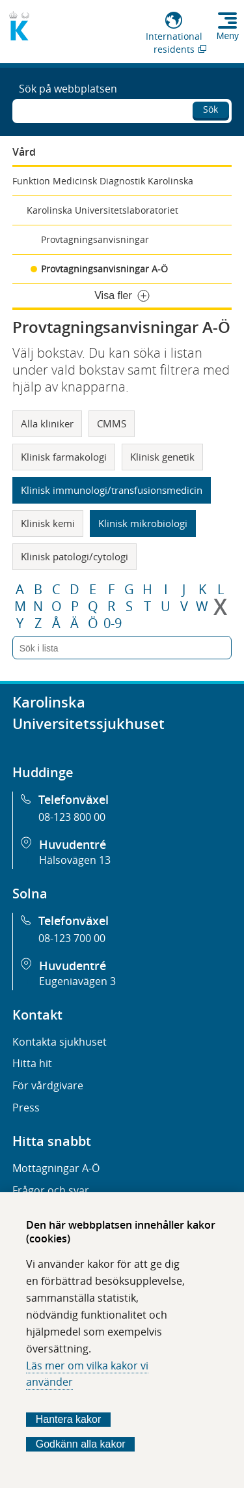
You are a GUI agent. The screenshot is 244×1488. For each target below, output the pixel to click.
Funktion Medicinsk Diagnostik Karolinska (102, 181)
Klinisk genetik (162, 456)
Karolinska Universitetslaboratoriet (102, 210)
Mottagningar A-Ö (56, 1168)
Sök (210, 109)
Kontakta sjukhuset (59, 1042)
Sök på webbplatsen (68, 88)
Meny (228, 36)
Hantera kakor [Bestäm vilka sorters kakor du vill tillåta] (69, 1419)
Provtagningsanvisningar (95, 239)
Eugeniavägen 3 (77, 981)
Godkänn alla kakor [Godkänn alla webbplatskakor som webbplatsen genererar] (81, 1444)
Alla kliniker (47, 423)
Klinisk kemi (48, 523)
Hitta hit (32, 1063)
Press (26, 1107)
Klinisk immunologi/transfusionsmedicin (111, 489)
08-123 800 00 (71, 817)
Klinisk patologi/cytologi (74, 556)
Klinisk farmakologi (64, 456)
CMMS (111, 423)
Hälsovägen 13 (75, 860)
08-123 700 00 (71, 938)
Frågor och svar (50, 1190)
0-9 (112, 623)
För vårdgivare (47, 1085)
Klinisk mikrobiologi (142, 523)
